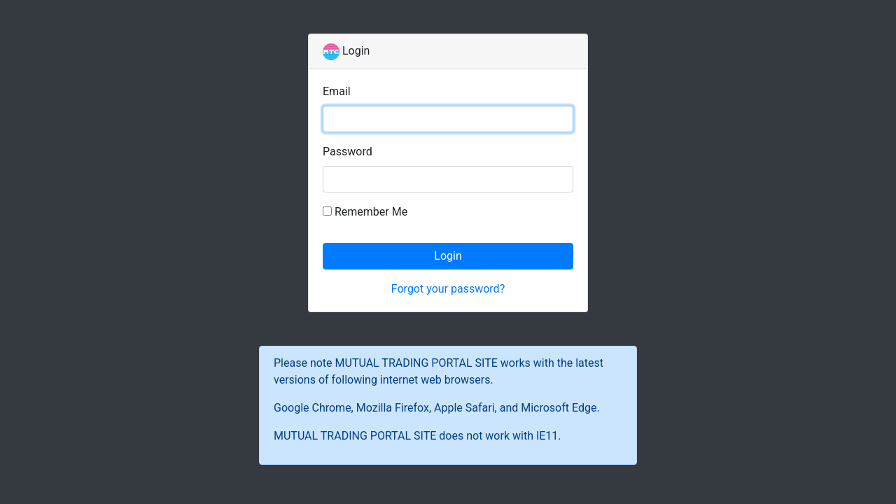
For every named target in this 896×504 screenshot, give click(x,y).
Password (347, 151)
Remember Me (371, 211)
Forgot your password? (448, 288)
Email (337, 91)
